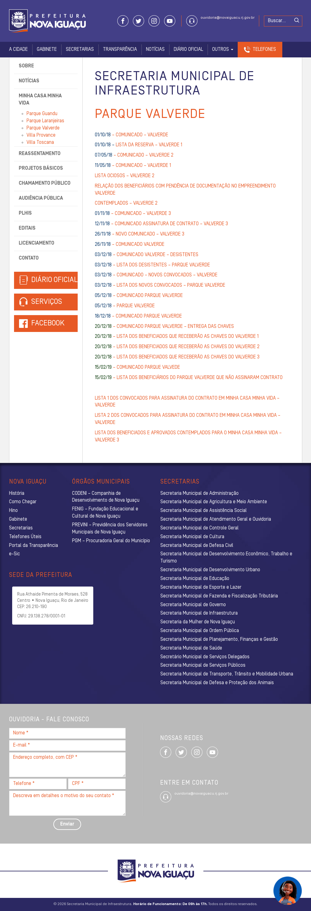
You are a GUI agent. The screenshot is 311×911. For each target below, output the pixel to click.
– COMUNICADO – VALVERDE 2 (134, 155)
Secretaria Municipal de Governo (193, 604)
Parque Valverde (43, 128)
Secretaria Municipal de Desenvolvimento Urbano (210, 570)
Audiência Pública (41, 198)
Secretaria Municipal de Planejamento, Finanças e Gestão (219, 639)
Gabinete (47, 49)
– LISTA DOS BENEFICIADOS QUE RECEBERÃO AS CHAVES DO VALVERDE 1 (177, 336)
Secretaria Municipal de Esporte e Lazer (200, 587)
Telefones (264, 49)
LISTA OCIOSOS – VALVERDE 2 (124, 175)
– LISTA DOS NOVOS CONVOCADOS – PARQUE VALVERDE (160, 285)
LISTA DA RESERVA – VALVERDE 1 (138, 145)
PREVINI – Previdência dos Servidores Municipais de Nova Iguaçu (110, 529)
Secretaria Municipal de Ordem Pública (199, 630)
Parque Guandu (42, 113)
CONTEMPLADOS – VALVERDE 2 (126, 203)
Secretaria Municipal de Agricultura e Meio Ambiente (213, 501)
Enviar (67, 824)
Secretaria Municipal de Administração (199, 493)
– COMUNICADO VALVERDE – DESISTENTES (146, 254)
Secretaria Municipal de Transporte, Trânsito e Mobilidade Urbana (226, 674)
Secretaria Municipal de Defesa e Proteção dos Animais (217, 682)
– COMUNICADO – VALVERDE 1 (133, 165)
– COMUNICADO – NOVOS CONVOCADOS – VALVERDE (156, 275)
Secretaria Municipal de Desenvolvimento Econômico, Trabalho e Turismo (226, 558)
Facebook (48, 323)
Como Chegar (22, 501)
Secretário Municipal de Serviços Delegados (205, 657)
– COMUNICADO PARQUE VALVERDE (139, 295)
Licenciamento (36, 243)
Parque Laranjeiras (45, 121)
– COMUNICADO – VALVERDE (131, 135)
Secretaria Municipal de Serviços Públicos (202, 665)
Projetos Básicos (41, 168)
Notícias (155, 49)
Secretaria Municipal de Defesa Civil (196, 545)
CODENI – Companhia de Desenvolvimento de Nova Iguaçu (105, 497)
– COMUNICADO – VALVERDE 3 (133, 213)
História (16, 493)
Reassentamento (40, 153)
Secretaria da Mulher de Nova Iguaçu (197, 622)
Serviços (40, 302)
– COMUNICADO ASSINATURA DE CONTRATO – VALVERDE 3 (161, 224)
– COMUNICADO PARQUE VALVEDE (137, 367)
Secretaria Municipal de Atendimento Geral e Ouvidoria (215, 519)
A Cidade (18, 49)
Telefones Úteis (25, 536)
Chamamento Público (44, 183)
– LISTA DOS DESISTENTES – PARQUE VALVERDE (152, 265)
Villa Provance (41, 135)
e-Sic (14, 554)
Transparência (120, 49)
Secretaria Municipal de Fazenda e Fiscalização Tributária (219, 596)
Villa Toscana (40, 142)
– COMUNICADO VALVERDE (129, 244)
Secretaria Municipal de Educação (194, 578)
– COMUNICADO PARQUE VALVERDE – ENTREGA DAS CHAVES (164, 326)
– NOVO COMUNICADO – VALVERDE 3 (139, 234)
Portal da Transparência (33, 545)
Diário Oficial (188, 49)
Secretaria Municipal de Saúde (191, 648)
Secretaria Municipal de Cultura (192, 536)
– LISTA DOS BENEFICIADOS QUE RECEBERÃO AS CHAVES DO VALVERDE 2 (177, 346)
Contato (29, 258)
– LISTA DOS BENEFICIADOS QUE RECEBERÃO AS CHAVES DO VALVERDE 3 (177, 357)
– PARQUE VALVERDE (125, 306)
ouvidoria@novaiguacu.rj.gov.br (228, 18)
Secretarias (80, 49)
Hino (13, 510)
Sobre (26, 66)
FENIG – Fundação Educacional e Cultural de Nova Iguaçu (105, 513)
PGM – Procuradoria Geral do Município (111, 540)
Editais (27, 228)
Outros (222, 49)
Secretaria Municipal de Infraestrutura (199, 613)
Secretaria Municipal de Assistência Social (203, 510)
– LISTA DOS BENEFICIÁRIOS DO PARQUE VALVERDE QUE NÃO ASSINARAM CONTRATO (189, 377)
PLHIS (25, 213)
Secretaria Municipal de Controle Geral (199, 528)
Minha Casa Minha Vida (40, 100)
